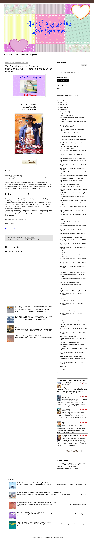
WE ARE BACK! (64, 366)
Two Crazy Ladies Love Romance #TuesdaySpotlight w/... (69, 126)
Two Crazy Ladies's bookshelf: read (72, 380)
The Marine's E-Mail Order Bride (70, 435)
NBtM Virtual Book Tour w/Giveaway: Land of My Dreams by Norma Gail (36, 502)
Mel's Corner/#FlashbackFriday (68, 336)
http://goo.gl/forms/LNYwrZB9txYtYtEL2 (67, 95)
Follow (58, 88)
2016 (60, 372)
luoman (50, 537)
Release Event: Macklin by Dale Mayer (70, 186)
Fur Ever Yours (66, 396)
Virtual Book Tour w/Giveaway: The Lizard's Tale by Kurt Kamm (34, 522)
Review (29, 239)
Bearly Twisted (65, 422)
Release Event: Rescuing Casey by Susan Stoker (73, 272)
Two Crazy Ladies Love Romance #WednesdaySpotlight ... (69, 114)
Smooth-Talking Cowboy (68, 383)
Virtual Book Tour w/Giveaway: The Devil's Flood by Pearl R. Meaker (33, 316)
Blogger (62, 537)
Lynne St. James (66, 410)
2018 (60, 100)
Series (38, 239)
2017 (60, 369)
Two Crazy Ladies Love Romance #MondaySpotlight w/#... (69, 147)
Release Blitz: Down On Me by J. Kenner (71, 301)
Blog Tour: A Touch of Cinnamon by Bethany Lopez (73, 175)
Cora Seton (65, 436)
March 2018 (63, 107)
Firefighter (24, 239)
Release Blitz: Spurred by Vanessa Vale (70, 284)
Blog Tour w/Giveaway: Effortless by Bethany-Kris (73, 291)
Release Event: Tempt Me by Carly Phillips (71, 270)
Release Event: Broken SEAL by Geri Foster (71, 178)
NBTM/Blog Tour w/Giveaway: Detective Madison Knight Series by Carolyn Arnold (39, 492)
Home (29, 298)
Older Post (49, 298)
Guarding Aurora (66, 409)
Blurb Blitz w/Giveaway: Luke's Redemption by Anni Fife (32, 512)
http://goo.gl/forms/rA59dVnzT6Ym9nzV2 (68, 468)
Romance (33, 239)
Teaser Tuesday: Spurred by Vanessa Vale (71, 311)
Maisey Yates (66, 384)
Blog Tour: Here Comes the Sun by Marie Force (72, 158)
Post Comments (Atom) (19, 301)
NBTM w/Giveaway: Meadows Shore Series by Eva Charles (33, 483)
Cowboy (19, 239)
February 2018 (64, 109)
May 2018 (63, 102)
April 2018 (63, 104)
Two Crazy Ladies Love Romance (70, 72)
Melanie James (66, 397)
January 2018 (64, 112)
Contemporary (13, 239)
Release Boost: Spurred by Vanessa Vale (71, 237)
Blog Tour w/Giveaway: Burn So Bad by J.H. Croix (73, 200)
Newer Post (9, 298)
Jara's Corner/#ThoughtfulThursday (69, 184)
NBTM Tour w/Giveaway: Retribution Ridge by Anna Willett (30, 336)
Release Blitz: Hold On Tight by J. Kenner (71, 136)
